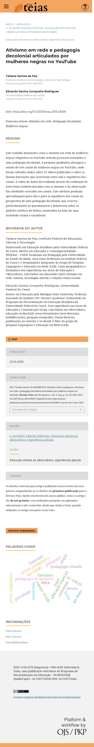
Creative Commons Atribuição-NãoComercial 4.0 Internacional (47, 697)
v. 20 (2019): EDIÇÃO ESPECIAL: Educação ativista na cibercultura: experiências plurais (41, 29)
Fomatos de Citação (24, 409)
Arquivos (23, 24)
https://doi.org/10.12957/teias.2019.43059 (39, 111)
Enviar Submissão (21, 530)
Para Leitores (14, 631)
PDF (14, 339)
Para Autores (13, 636)
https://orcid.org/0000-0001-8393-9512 (24, 83)
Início (10, 24)
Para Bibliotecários (17, 642)
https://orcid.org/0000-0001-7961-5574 (24, 99)
